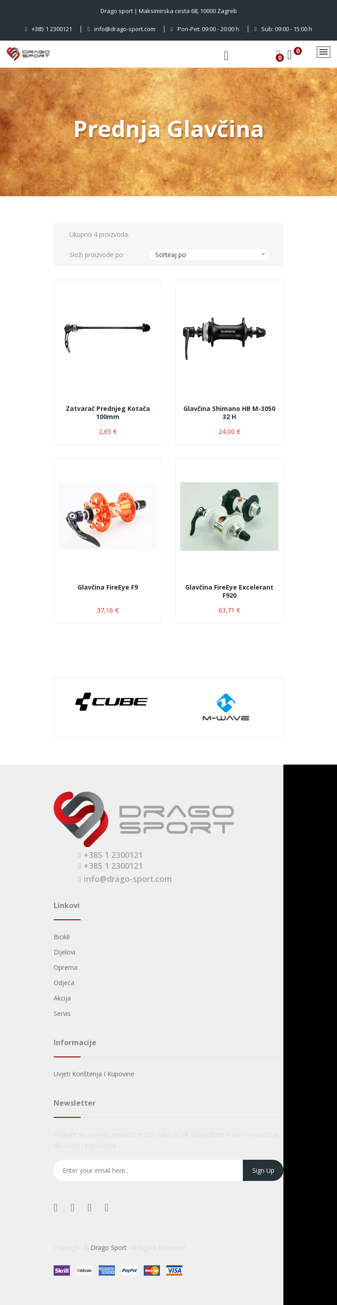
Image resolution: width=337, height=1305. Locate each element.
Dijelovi (64, 952)
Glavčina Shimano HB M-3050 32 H (229, 413)
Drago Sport (109, 1247)
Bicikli (62, 936)
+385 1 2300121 (49, 29)
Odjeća (64, 982)
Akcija (62, 998)
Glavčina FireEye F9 (107, 587)
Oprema (65, 967)
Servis (62, 1013)
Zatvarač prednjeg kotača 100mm (108, 413)
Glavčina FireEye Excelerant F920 (229, 591)
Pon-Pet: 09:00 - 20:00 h (205, 29)
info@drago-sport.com (121, 29)
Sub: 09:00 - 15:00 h (283, 29)
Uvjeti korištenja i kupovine (94, 1074)
